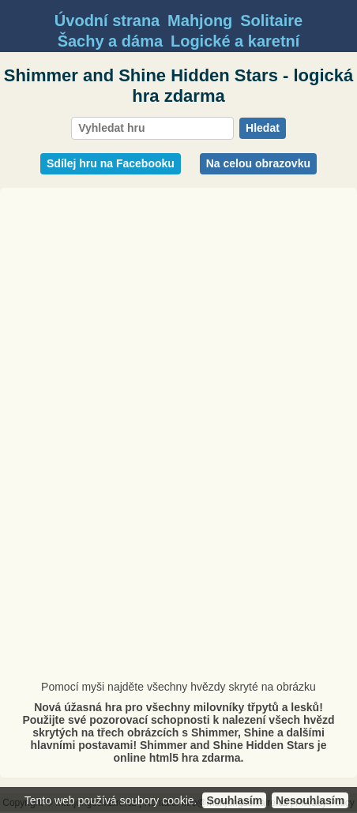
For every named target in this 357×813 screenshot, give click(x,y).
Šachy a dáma (110, 41)
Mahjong (199, 20)
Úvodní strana (107, 20)
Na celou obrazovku (258, 163)
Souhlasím (234, 800)
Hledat (263, 128)
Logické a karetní (235, 41)
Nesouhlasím (310, 800)
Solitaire (271, 20)
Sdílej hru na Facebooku (111, 163)
